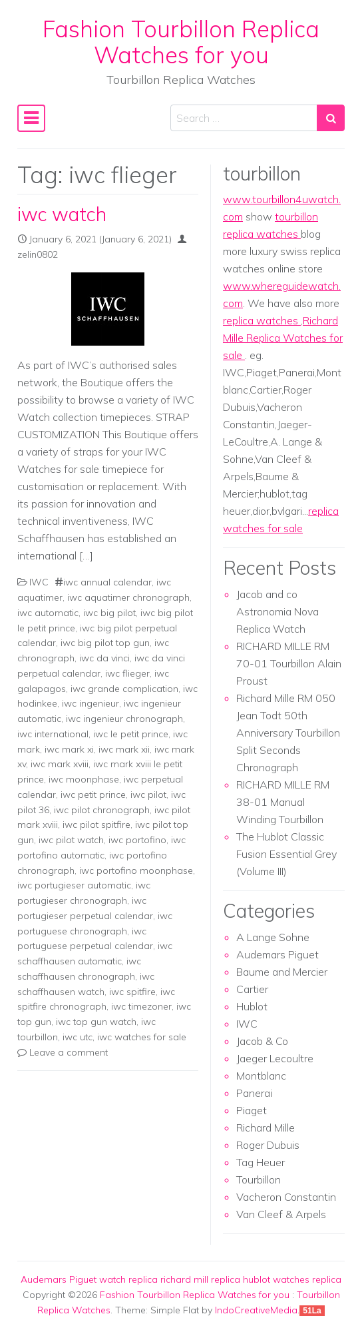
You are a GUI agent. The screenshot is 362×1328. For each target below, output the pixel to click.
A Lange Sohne (272, 937)
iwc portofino (137, 840)
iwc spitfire (132, 992)
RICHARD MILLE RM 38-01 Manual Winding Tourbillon (282, 802)
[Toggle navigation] (31, 118)
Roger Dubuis (267, 1145)
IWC (39, 582)
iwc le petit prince (130, 734)
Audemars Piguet (277, 954)
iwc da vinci (104, 658)
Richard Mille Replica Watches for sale (283, 338)
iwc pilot (148, 795)
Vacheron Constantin (286, 1196)
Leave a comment (68, 1052)
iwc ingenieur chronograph (124, 719)
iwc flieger (127, 673)
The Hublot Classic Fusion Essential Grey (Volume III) (286, 854)
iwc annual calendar (107, 582)
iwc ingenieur (90, 703)
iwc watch (61, 214)
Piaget (251, 1110)
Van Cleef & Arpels (281, 1214)
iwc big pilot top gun (105, 643)
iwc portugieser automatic (74, 885)
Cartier (252, 989)
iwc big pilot (109, 613)
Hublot (252, 1006)
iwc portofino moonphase (136, 870)
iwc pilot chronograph (102, 810)
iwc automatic (48, 613)
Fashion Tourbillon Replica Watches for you (181, 41)
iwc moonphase (84, 779)
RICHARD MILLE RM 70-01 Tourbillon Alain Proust (288, 663)
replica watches (262, 320)
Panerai (254, 1093)
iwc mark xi (69, 749)
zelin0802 (37, 254)
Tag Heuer (260, 1162)
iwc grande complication (124, 689)
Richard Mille (265, 1127)
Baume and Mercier (281, 971)
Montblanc (261, 1075)
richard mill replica (200, 1279)
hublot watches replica (292, 1279)
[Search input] (243, 118)
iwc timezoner (141, 1006)
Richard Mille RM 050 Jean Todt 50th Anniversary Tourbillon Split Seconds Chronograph (288, 732)
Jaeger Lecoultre (274, 1058)
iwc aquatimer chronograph (128, 597)
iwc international (53, 734)
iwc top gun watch (96, 1022)
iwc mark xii (124, 749)
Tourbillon (258, 1179)
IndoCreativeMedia (256, 1310)
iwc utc (77, 1037)
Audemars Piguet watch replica (89, 1279)
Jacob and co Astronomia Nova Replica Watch (277, 611)
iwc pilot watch (71, 840)
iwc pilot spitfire (96, 824)
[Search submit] (331, 118)
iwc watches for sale (141, 1037)
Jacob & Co (262, 1041)
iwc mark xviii (60, 764)
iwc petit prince (93, 795)
